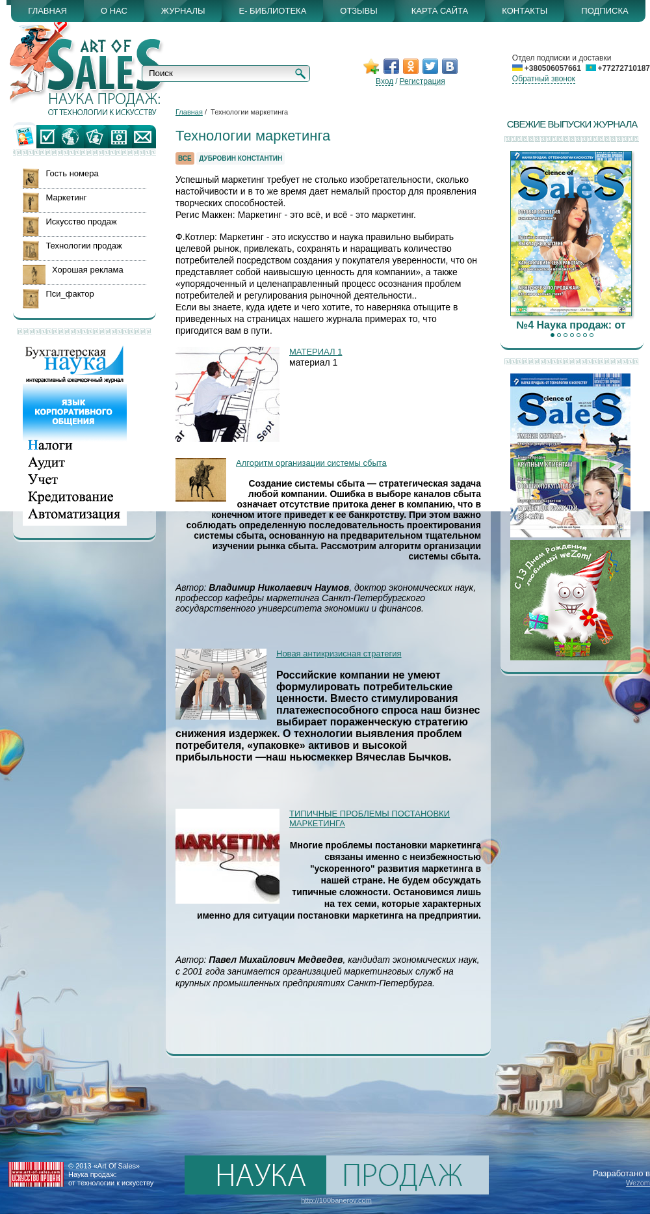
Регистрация (422, 81)
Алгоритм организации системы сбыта (311, 463)
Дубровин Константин (240, 158)
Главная (189, 112)
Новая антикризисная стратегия (339, 653)
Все (185, 158)
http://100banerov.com (336, 1200)
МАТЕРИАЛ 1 (315, 352)
